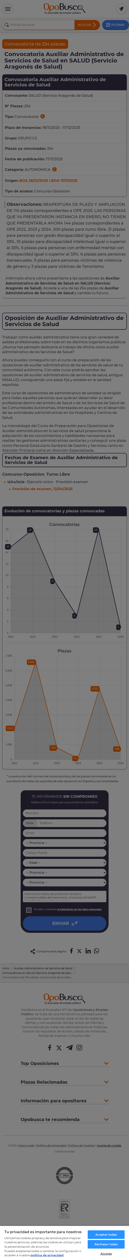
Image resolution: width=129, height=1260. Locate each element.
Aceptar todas (106, 1234)
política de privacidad (47, 1255)
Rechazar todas (106, 1244)
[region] (64, 1242)
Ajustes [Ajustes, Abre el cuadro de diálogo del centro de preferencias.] (106, 1253)
